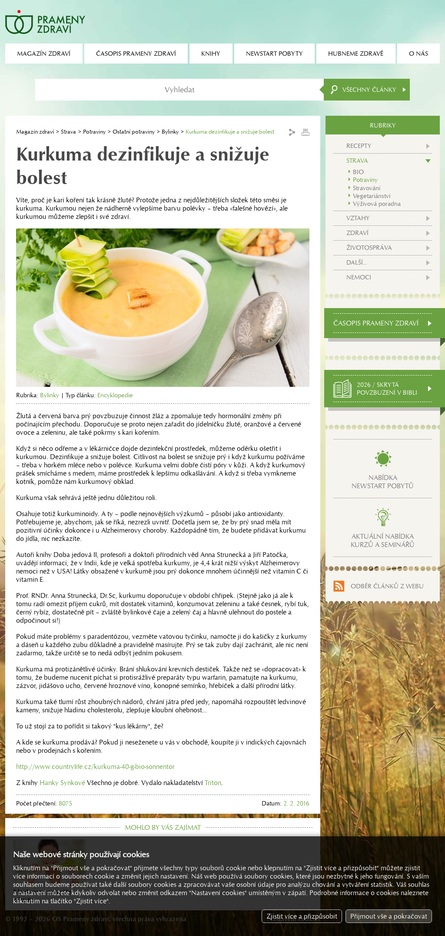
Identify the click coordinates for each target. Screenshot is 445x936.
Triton (213, 782)
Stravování (366, 188)
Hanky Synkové (62, 782)
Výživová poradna (377, 204)
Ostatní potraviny (134, 131)
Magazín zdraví (35, 131)
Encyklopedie (115, 395)
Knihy (210, 53)
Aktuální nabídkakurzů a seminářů (383, 540)
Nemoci (358, 277)
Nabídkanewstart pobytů (383, 481)
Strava (68, 131)
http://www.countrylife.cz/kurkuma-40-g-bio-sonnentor (95, 766)
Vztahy (358, 218)
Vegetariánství (371, 196)
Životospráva (369, 248)
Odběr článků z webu (387, 586)
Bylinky (170, 131)
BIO (358, 172)
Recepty (359, 146)
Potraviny (94, 131)
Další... (356, 262)
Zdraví (357, 233)
